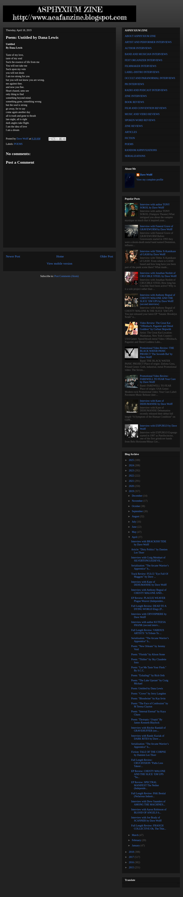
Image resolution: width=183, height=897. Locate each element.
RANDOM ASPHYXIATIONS (141, 150)
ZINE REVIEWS (134, 126)
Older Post (106, 256)
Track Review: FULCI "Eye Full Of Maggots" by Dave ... (149, 575)
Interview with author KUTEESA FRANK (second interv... (148, 624)
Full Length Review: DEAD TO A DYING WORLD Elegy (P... (148, 607)
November (137, 501)
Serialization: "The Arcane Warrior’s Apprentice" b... (150, 567)
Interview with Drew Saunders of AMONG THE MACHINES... (148, 803)
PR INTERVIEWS (134, 84)
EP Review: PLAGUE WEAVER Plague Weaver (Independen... (148, 599)
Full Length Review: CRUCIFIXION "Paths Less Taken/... (147, 763)
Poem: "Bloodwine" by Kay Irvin (148, 698)
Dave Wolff (146, 174)
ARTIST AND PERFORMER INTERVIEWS (148, 42)
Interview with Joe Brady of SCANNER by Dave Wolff (146, 819)
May (134, 532)
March (135, 835)
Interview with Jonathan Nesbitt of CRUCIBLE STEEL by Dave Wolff (158, 275)
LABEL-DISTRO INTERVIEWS (142, 72)
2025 (132, 460)
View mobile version (59, 263)
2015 (132, 867)
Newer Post (13, 256)
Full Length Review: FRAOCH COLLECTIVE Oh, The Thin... (148, 827)
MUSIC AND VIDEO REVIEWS (142, 114)
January (136, 845)
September (137, 511)
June (134, 526)
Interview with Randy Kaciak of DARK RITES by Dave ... (147, 737)
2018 (132, 852)
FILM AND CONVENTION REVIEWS (146, 108)
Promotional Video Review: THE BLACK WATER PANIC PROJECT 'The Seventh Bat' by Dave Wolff (157, 353)
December (137, 495)
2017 (132, 857)
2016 (132, 862)
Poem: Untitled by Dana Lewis (147, 688)
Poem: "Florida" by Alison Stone (148, 654)
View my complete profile (150, 179)
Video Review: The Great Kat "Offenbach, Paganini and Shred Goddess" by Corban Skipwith (156, 326)
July (134, 521)
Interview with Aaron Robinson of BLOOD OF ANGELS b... (148, 811)
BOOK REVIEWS (134, 102)
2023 (132, 470)
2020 (132, 486)
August (136, 516)
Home (60, 256)
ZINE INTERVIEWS (136, 96)
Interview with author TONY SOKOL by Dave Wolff (155, 206)
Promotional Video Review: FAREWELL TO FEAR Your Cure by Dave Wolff (158, 379)
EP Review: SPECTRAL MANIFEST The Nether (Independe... (145, 785)
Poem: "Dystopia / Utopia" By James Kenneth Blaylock (146, 721)
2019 (132, 491)
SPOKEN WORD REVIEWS (140, 120)
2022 (132, 475)
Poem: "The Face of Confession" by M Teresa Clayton (149, 705)
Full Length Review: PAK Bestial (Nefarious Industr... (148, 795)
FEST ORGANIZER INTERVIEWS (143, 60)
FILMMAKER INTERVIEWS (140, 66)
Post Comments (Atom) (66, 276)
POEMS (18, 144)
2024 (132, 465)
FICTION (130, 138)
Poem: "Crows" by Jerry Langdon (148, 693)
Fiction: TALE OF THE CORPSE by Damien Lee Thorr (148, 753)
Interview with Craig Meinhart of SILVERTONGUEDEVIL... (148, 559)
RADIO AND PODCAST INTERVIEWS (146, 90)
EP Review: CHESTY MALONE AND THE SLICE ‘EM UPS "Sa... (148, 774)
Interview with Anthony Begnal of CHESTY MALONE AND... (148, 591)
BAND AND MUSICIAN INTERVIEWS (146, 54)
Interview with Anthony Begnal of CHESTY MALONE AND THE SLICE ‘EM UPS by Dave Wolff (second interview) (157, 300)
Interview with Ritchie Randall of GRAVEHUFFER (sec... (148, 729)
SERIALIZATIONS (135, 156)
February (137, 840)
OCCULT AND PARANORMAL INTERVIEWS (150, 78)
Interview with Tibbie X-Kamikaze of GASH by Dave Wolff (158, 253)
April (135, 537)
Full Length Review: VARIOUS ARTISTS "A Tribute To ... (147, 632)
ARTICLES (131, 132)
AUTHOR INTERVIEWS (138, 48)
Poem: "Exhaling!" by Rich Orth (148, 675)
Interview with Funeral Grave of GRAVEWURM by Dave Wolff (156, 228)
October (136, 506)
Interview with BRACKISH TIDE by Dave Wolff (148, 543)
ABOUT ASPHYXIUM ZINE (140, 36)
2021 (132, 481)
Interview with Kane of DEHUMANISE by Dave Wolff (156, 402)
